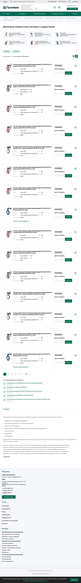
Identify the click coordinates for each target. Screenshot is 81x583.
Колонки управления (7, 561)
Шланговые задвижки (8, 539)
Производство (6, 509)
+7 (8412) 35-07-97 (62, 1)
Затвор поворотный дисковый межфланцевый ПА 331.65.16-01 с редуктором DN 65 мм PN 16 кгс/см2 (32, 85)
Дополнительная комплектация (11, 541)
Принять (74, 580)
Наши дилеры (6, 514)
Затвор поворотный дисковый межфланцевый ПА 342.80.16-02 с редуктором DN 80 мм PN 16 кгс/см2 (32, 168)
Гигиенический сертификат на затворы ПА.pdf (20, 395)
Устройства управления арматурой (12, 554)
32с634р (16, 51)
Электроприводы (6, 557)
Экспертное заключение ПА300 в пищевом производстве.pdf (24, 391)
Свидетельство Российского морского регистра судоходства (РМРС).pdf (28, 399)
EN (69, 1)
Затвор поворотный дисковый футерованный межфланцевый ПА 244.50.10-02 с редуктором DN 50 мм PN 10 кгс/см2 (32, 147)
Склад (4, 511)
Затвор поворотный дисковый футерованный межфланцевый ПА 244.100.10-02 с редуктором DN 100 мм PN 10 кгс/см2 (32, 293)
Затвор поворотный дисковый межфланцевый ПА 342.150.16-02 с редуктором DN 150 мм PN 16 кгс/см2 (32, 126)
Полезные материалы (58, 13)
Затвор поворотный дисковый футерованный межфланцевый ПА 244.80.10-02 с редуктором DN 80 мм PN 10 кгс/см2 (32, 313)
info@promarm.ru (71, 5)
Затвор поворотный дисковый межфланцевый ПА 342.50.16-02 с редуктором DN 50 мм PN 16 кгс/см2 (32, 106)
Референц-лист (6, 517)
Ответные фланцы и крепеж (9, 545)
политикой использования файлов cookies (35, 581)
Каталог (7, 13)
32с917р (7, 51)
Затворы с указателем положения (11, 548)
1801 (26, 374)
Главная (5, 18)
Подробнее (6, 456)
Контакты (75, 13)
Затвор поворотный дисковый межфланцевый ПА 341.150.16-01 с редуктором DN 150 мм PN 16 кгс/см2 (32, 334)
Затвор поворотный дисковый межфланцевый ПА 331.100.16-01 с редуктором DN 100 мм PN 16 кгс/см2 (32, 252)
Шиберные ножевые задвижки (10, 536)
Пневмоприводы (6, 559)
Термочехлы (5, 552)
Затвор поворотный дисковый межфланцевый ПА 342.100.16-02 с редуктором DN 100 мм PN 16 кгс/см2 (32, 65)
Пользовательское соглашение (40, 573)
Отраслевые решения (39, 13)
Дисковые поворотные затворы (54, 18)
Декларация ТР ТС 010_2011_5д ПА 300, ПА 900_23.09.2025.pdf (24, 383)
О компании (22, 13)
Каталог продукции (16, 18)
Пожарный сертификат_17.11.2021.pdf (17, 387)
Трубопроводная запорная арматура (33, 18)
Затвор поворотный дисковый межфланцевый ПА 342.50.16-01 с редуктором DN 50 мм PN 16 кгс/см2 (32, 272)
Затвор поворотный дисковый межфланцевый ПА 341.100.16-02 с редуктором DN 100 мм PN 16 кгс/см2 (32, 188)
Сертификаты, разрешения (10, 520)
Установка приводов (7, 543)
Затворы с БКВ (6, 550)
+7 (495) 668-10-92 (52, 1)
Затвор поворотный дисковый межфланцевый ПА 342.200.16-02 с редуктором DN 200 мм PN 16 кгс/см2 (32, 231)
